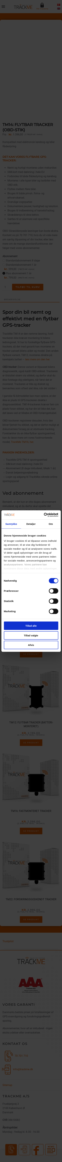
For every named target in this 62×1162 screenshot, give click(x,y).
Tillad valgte (31, 635)
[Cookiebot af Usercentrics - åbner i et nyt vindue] (44, 515)
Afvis (31, 645)
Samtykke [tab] (11, 524)
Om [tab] (51, 524)
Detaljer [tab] (31, 524)
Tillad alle (31, 625)
